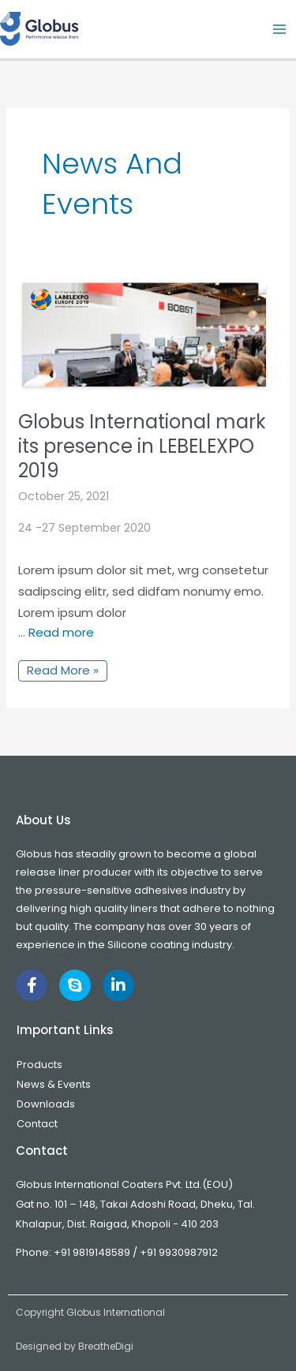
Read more (61, 632)
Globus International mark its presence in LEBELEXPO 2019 (142, 446)
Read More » (63, 669)
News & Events (54, 1084)
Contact (37, 1123)
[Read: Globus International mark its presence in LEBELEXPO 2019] (144, 335)
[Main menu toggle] (280, 30)
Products (39, 1064)
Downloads (46, 1103)
